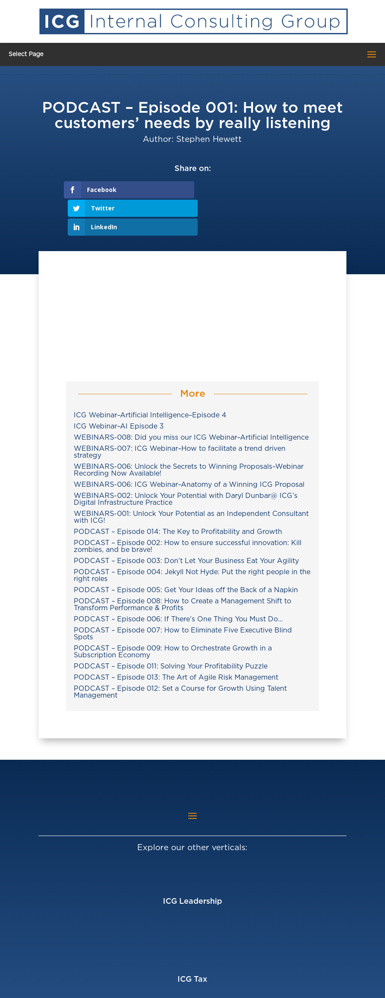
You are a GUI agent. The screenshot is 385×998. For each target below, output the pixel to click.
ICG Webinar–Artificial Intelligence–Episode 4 (150, 378)
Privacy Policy (302, 986)
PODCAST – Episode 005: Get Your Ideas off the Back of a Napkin (186, 553)
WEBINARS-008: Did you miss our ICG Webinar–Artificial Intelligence (191, 400)
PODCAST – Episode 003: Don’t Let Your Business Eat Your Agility (186, 524)
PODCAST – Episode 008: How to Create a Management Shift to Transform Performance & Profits (182, 568)
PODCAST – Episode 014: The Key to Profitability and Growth (178, 495)
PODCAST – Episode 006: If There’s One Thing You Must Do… (178, 582)
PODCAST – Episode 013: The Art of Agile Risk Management (176, 640)
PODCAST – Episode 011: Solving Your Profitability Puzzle (171, 629)
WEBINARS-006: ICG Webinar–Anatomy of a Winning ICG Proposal (189, 447)
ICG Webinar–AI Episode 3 (119, 389)
